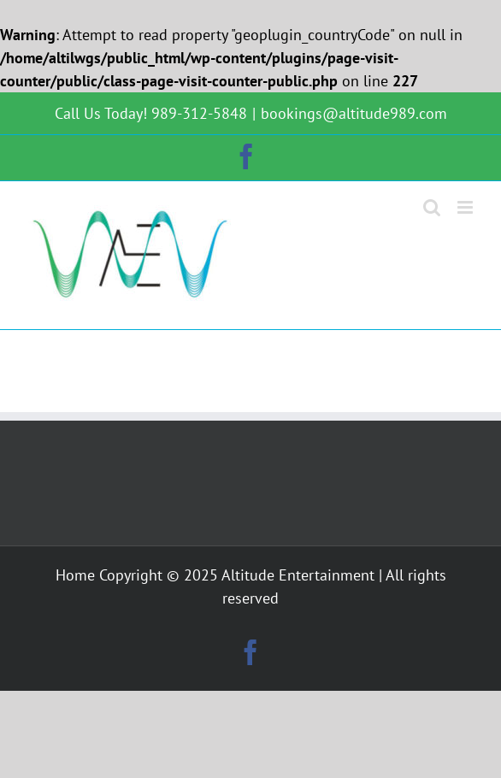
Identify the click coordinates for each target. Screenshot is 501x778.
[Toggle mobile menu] (466, 207)
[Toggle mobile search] (431, 207)
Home (75, 575)
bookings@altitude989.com (354, 113)
